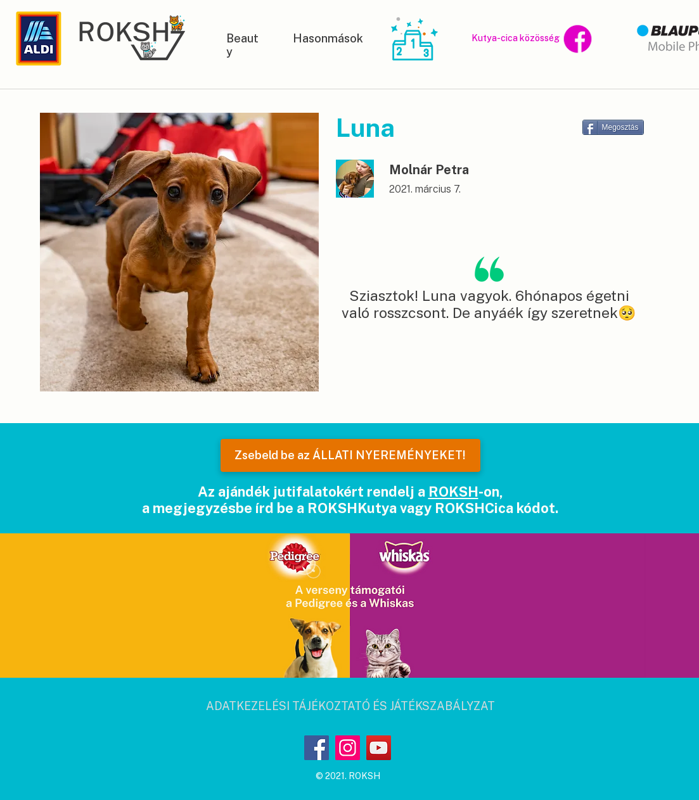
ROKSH (453, 491)
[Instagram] (347, 747)
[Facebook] (316, 747)
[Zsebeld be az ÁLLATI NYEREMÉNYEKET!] (350, 455)
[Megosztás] (613, 127)
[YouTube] (378, 747)
